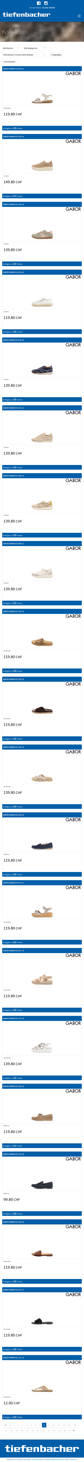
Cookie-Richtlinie (37, 1459)
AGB (67, 1459)
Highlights (56, 54)
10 (53, 1425)
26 (65, 1430)
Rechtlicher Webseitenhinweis (54, 1459)
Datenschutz (11, 1459)
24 (54, 1430)
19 (27, 1430)
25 (59, 1430)
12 (64, 1425)
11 (59, 1425)
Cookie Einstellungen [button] (23, 1459)
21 (38, 1430)
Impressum (73, 1459)
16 (11, 1430)
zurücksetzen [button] (9, 61)
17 (17, 1430)
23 (49, 1430)
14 (75, 1425)
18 (22, 1430)
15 (6, 1430)
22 (43, 1430)
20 (33, 1430)
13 (69, 1425)
